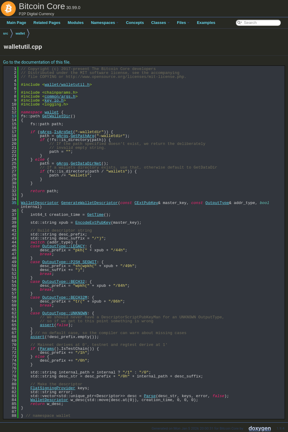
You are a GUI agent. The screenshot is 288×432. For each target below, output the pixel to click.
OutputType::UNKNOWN (64, 313)
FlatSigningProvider (52, 388)
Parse (150, 396)
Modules (76, 22)
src (5, 33)
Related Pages (46, 22)
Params (47, 348)
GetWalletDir (56, 116)
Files (183, 22)
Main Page (16, 22)
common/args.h (60, 96)
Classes (160, 22)
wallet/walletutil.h (67, 84)
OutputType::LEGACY (63, 246)
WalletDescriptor (40, 203)
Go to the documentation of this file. (37, 62)
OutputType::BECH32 (63, 281)
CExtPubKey (146, 203)
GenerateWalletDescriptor (89, 203)
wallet (20, 33)
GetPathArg (82, 136)
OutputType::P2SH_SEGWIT (69, 262)
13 (10, 116)
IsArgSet (63, 132)
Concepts (135, 22)
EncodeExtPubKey (93, 222)
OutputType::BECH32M (64, 297)
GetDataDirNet (86, 163)
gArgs (46, 132)
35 (10, 203)
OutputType (217, 203)
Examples (206, 22)
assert (47, 325)
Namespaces (105, 22)
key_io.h (54, 100)
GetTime (95, 214)
